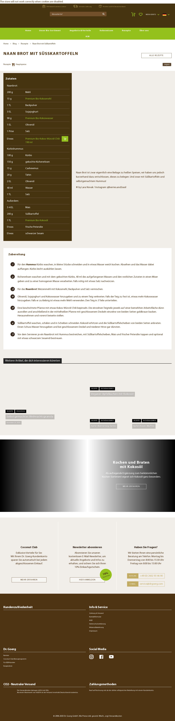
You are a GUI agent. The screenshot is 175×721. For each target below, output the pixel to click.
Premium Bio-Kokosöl (36, 220)
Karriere (6, 655)
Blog (15, 44)
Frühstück (20, 411)
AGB (90, 620)
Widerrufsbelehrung (96, 627)
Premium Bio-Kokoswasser (39, 118)
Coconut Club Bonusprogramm (14, 659)
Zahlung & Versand (96, 613)
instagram (91, 657)
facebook (101, 657)
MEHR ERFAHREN (131, 486)
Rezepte (24, 44)
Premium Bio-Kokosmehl (38, 98)
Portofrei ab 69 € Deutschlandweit (112, 6)
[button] (152, 14)
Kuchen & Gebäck (107, 389)
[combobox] (78, 14)
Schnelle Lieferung (82, 6)
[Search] (103, 14)
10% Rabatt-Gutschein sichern (54, 6)
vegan (167, 64)
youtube (111, 656)
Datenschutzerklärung (97, 624)
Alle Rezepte (156, 55)
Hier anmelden (87, 580)
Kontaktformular (95, 617)
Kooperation (7, 666)
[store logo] (14, 21)
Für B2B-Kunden (9, 662)
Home (6, 44)
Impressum (93, 631)
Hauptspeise (21, 64)
